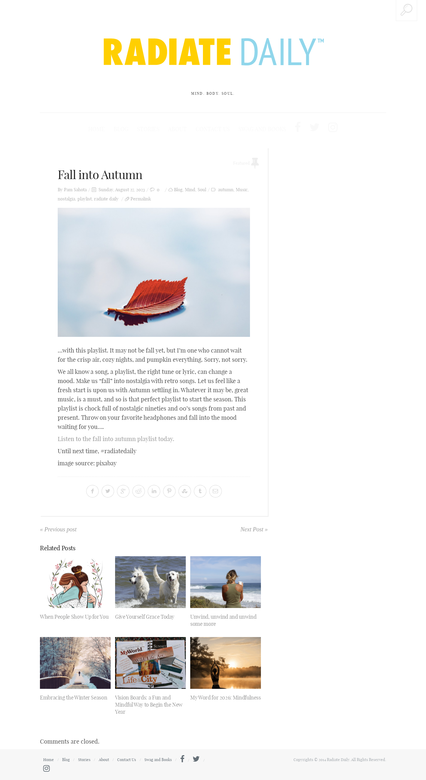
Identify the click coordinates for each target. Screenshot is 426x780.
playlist (85, 199)
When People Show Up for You (74, 616)
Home (105, 129)
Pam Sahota (75, 189)
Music (242, 189)
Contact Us (212, 129)
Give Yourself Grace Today (144, 616)
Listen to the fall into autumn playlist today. (116, 439)
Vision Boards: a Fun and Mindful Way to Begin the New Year (149, 704)
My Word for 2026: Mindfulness (225, 697)
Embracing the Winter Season (73, 697)
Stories (153, 129)
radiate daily (106, 199)
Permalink (140, 199)
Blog (127, 129)
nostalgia (66, 199)
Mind (190, 189)
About (180, 129)
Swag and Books (258, 129)
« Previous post (58, 529)
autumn (225, 189)
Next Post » (254, 529)
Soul (202, 189)
